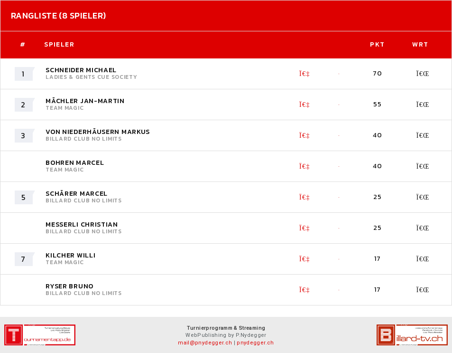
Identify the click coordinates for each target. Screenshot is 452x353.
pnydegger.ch (255, 343)
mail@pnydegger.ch (205, 343)
